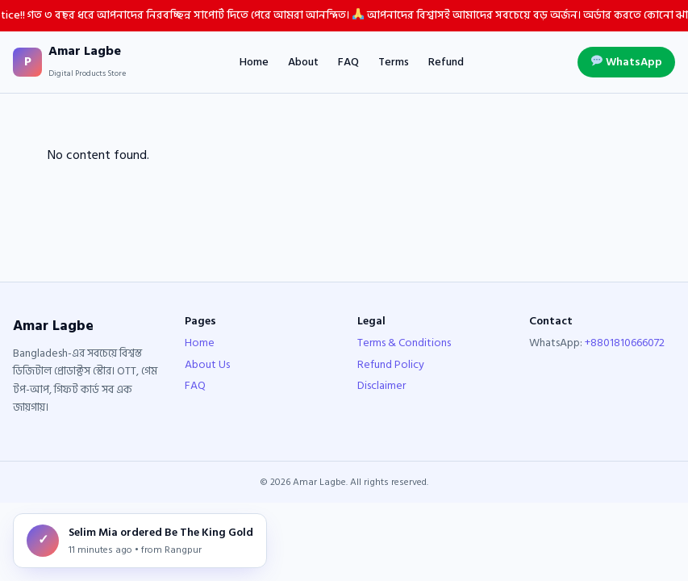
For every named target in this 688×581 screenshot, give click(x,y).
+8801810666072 (625, 342)
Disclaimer (381, 385)
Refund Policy (390, 364)
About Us (207, 364)
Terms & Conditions (404, 342)
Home (254, 62)
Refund (446, 62)
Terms (393, 62)
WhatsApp (626, 61)
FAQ (348, 62)
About (303, 62)
